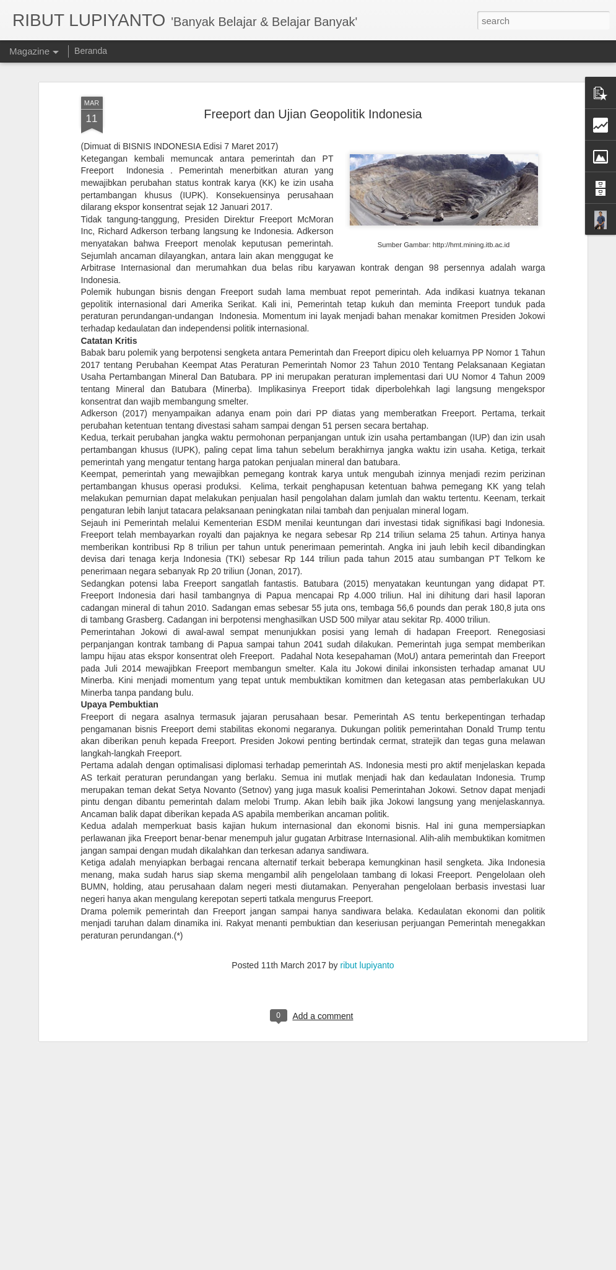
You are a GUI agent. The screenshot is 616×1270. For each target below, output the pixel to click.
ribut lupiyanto (367, 849)
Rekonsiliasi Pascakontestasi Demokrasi (280, 1256)
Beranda (90, 51)
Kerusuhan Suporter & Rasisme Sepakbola (285, 1115)
